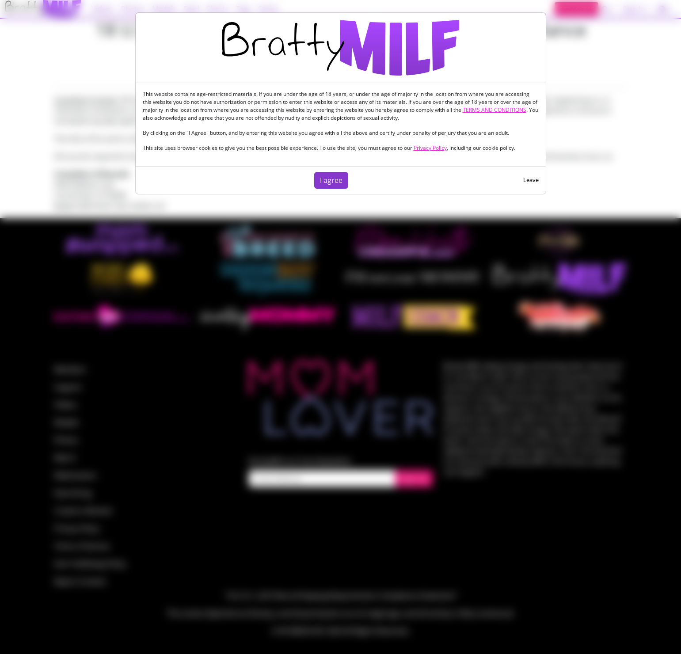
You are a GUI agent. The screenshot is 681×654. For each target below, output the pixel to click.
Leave (531, 180)
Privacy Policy (430, 148)
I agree (331, 180)
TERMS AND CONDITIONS (494, 110)
